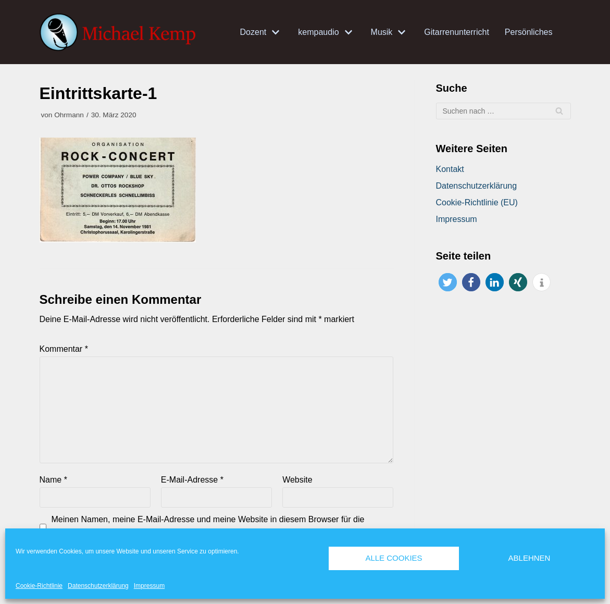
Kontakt (450, 169)
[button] (448, 282)
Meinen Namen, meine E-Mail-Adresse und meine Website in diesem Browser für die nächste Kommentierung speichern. (208, 526)
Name (53, 479)
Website (297, 479)
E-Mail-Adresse (192, 479)
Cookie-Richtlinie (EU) (477, 202)
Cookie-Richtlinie (39, 585)
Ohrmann (69, 115)
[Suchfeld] (503, 111)
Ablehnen (529, 557)
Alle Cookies (393, 557)
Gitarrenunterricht (456, 32)
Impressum (149, 585)
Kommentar (64, 348)
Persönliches (529, 32)
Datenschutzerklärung (98, 585)
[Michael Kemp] (120, 32)
